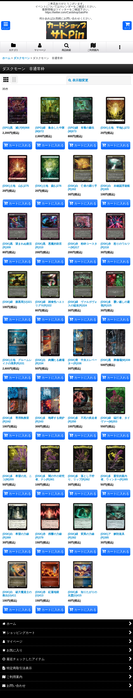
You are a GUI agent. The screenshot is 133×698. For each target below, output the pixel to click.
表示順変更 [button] (78, 80)
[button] (5, 25)
